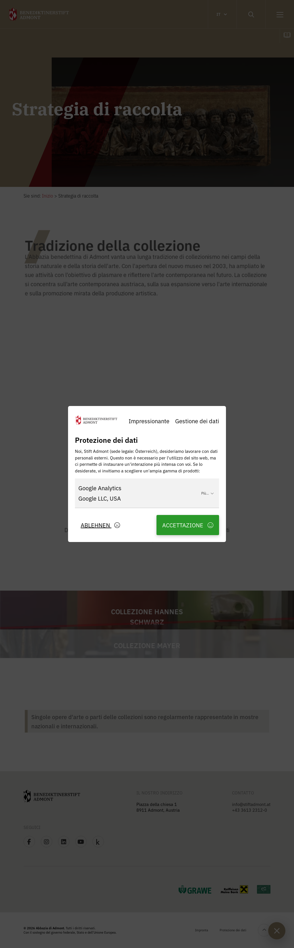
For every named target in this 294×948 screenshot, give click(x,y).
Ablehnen (100, 525)
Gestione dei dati (197, 421)
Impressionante (149, 421)
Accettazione (187, 525)
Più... (207, 493)
